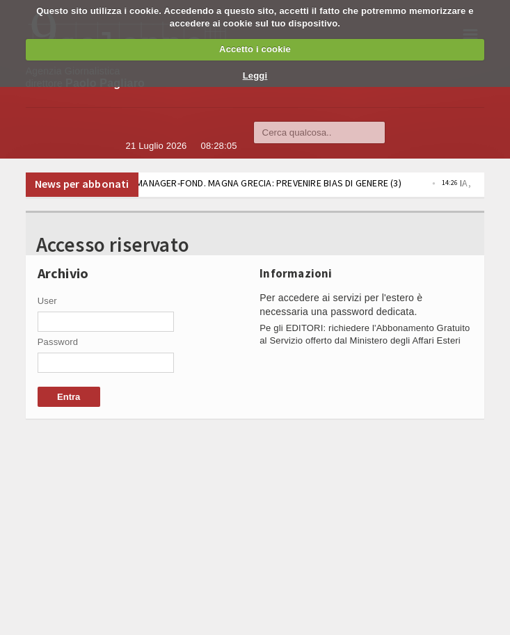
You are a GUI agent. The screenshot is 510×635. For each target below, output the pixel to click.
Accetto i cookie (255, 49)
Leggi (255, 75)
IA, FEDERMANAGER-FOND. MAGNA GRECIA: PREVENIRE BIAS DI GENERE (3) (269, 183)
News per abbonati (82, 184)
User (47, 301)
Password (58, 342)
